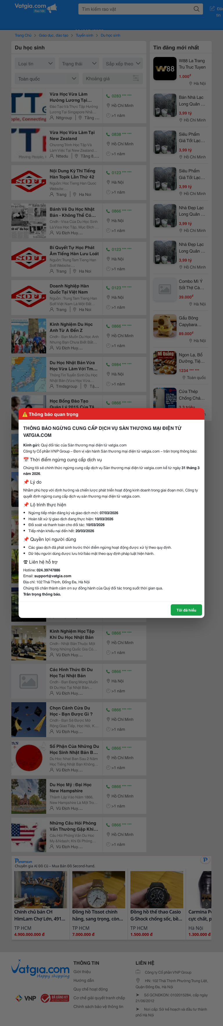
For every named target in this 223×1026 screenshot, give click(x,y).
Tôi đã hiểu (186, 609)
